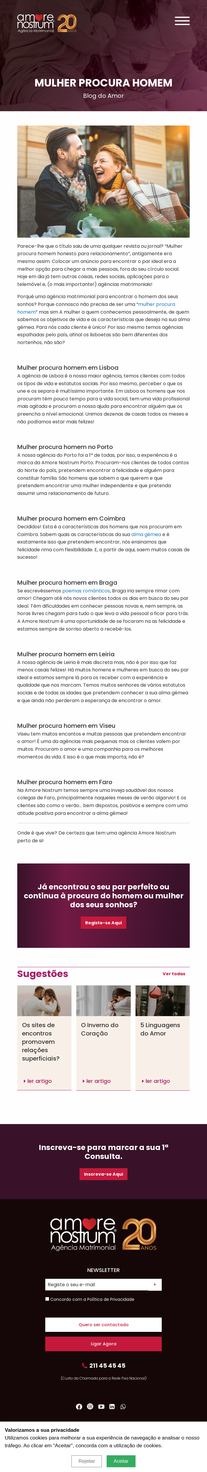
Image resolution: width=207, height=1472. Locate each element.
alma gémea (146, 534)
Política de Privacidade (110, 1299)
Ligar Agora (103, 1344)
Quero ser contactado (104, 1325)
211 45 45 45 (104, 1366)
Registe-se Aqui (103, 923)
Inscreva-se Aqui (103, 1174)
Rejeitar (87, 1461)
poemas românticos (86, 590)
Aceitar (121, 1461)
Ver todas (174, 974)
